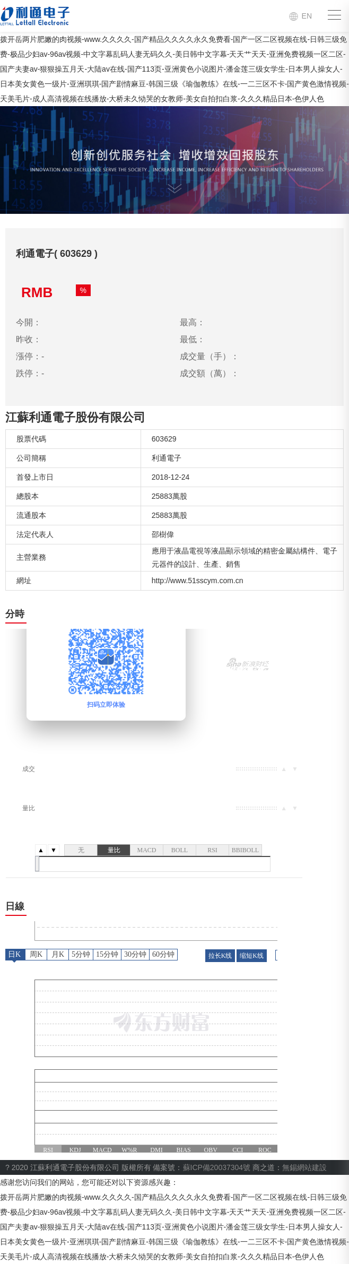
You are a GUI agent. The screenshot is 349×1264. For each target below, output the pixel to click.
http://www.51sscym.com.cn (197, 580)
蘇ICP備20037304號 (217, 1167)
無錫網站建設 (304, 1167)
